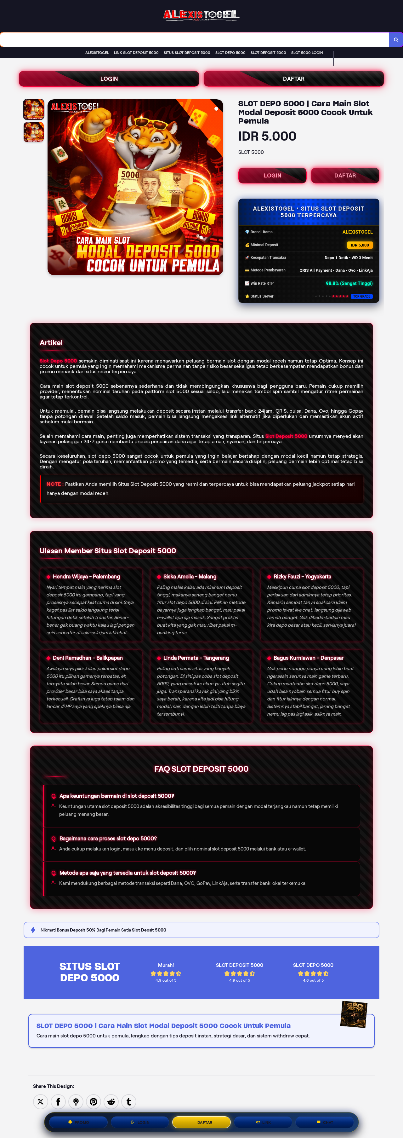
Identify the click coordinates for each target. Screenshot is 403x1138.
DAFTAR (294, 79)
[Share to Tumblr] (128, 1101)
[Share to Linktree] (75, 1101)
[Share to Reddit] (111, 1101)
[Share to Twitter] (40, 1101)
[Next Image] (218, 188)
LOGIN (109, 79)
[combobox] (194, 39)
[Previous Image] (53, 188)
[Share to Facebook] (58, 1101)
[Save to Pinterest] (93, 1101)
